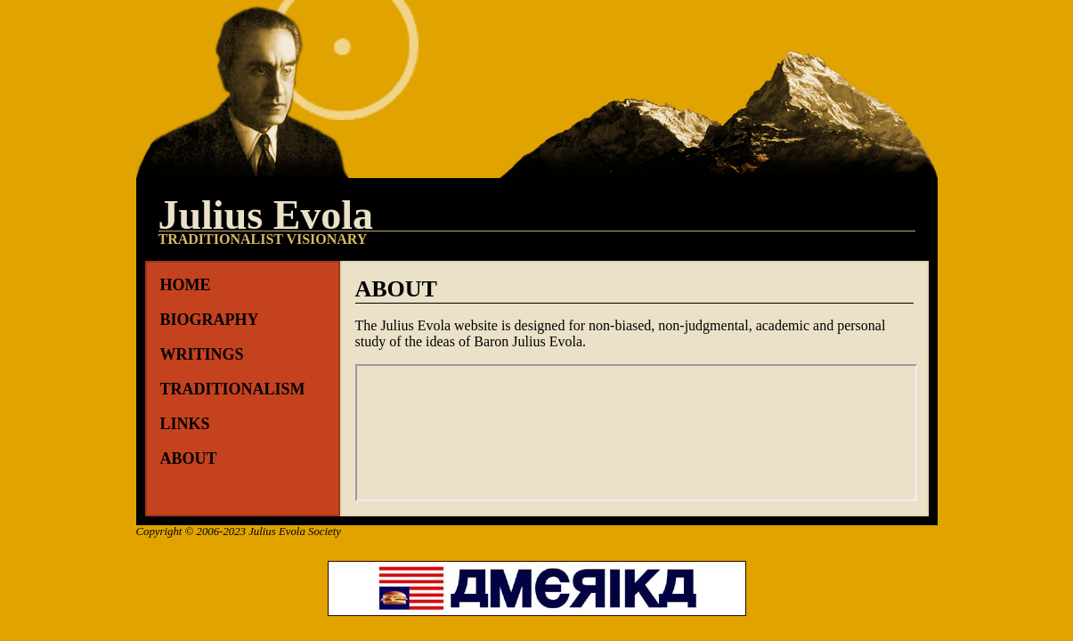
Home (185, 285)
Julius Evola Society (294, 531)
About (188, 458)
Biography (209, 320)
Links (185, 424)
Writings (202, 354)
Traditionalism (232, 389)
